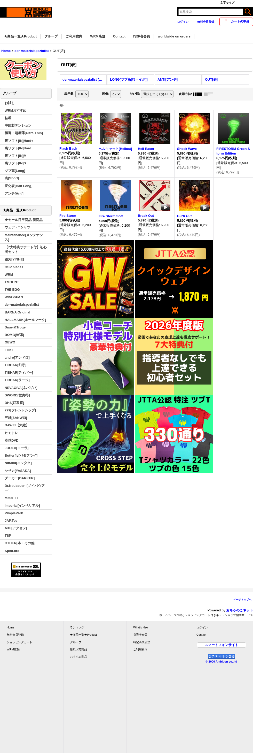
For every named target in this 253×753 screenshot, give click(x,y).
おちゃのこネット (239, 610)
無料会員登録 (205, 21)
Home (10, 627)
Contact (201, 634)
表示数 (69, 94)
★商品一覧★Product (83, 634)
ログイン (182, 21)
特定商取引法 (141, 642)
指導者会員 (140, 634)
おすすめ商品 (78, 656)
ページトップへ (242, 599)
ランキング (77, 627)
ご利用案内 (140, 649)
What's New (140, 627)
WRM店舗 (13, 649)
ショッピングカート (19, 642)
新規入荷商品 (78, 649)
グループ (75, 642)
